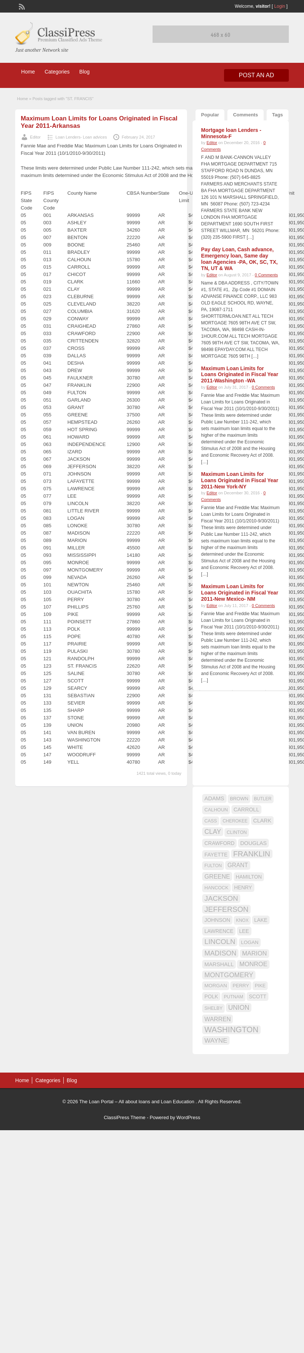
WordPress (188, 1117)
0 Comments (266, 275)
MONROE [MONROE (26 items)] (253, 964)
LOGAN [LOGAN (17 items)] (249, 942)
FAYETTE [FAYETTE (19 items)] (215, 855)
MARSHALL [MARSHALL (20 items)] (219, 964)
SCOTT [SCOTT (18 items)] (257, 996)
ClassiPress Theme (124, 1117)
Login (279, 6)
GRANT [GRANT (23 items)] (237, 865)
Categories (57, 72)
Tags (277, 114)
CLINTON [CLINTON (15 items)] (237, 832)
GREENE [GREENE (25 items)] (217, 876)
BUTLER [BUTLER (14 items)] (262, 798)
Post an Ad (256, 75)
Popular (210, 114)
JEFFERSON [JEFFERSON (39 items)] (226, 909)
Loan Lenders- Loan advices (81, 137)
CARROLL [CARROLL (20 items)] (246, 809)
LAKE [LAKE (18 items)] (261, 920)
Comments (245, 114)
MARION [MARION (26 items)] (254, 953)
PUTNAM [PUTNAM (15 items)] (233, 996)
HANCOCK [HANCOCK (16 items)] (216, 887)
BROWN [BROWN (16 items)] (239, 798)
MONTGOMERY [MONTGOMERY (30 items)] (228, 975)
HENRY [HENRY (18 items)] (243, 887)
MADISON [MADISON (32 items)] (220, 953)
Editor (35, 137)
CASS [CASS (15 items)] (210, 821)
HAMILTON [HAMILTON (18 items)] (249, 877)
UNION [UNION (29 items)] (238, 1007)
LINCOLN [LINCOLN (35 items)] (219, 941)
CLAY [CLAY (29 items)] (212, 831)
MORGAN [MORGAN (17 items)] (215, 985)
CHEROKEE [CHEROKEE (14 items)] (235, 821)
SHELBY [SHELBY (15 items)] (213, 1008)
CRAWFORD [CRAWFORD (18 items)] (219, 843)
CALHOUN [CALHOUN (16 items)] (216, 809)
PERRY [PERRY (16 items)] (241, 985)
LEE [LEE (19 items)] (244, 931)
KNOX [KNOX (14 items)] (242, 920)
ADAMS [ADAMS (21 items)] (214, 798)
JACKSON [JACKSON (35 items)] (221, 898)
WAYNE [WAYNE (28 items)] (215, 1040)
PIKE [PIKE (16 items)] (260, 985)
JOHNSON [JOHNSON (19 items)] (217, 920)
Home (28, 72)
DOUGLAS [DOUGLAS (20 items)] (253, 843)
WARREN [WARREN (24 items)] (217, 1019)
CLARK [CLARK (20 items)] (262, 821)
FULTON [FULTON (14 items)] (213, 865)
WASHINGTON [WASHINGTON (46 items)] (231, 1029)
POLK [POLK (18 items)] (211, 996)
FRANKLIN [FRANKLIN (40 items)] (251, 854)
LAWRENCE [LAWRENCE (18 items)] (218, 931)
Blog (84, 72)
